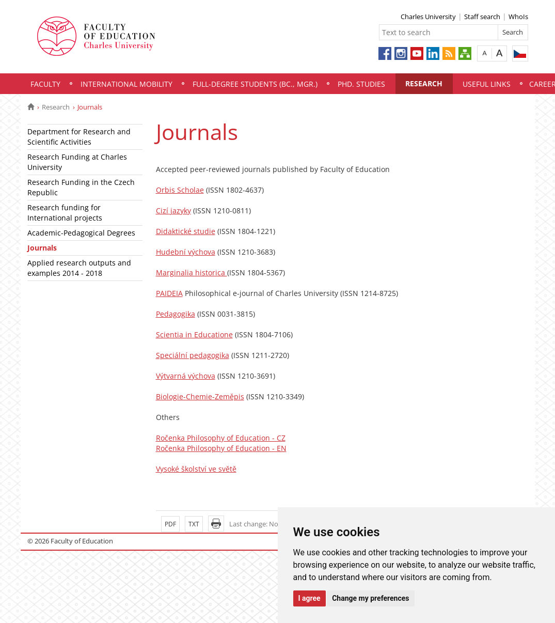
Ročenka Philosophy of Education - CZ (221, 438)
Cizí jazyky (173, 210)
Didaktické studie (185, 231)
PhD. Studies (361, 84)
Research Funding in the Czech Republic (81, 187)
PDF (170, 524)
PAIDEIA (169, 293)
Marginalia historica (191, 272)
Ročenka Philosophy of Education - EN (221, 448)
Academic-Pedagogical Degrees (81, 233)
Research (423, 83)
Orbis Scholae (180, 190)
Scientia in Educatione (194, 334)
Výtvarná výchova (185, 376)
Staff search (482, 16)
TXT (193, 524)
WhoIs (518, 16)
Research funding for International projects (64, 213)
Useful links (487, 84)
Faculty (45, 84)
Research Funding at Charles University (77, 162)
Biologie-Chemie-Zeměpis (200, 396)
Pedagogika (175, 314)
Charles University (428, 16)
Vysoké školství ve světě (196, 469)
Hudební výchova (185, 252)
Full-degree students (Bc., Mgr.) (255, 84)
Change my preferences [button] (370, 598)
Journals (42, 248)
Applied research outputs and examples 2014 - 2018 (79, 268)
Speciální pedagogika (192, 355)
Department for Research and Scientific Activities (79, 137)
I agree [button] (309, 598)
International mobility (126, 84)
